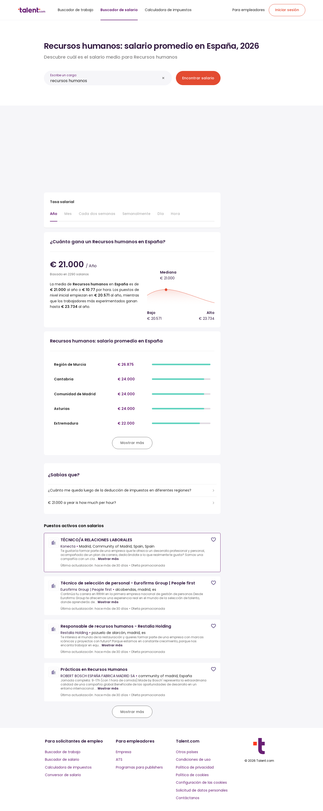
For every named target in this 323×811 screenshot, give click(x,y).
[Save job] (213, 539)
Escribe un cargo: (63, 75)
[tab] (53, 216)
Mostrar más (108, 559)
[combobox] (105, 80)
